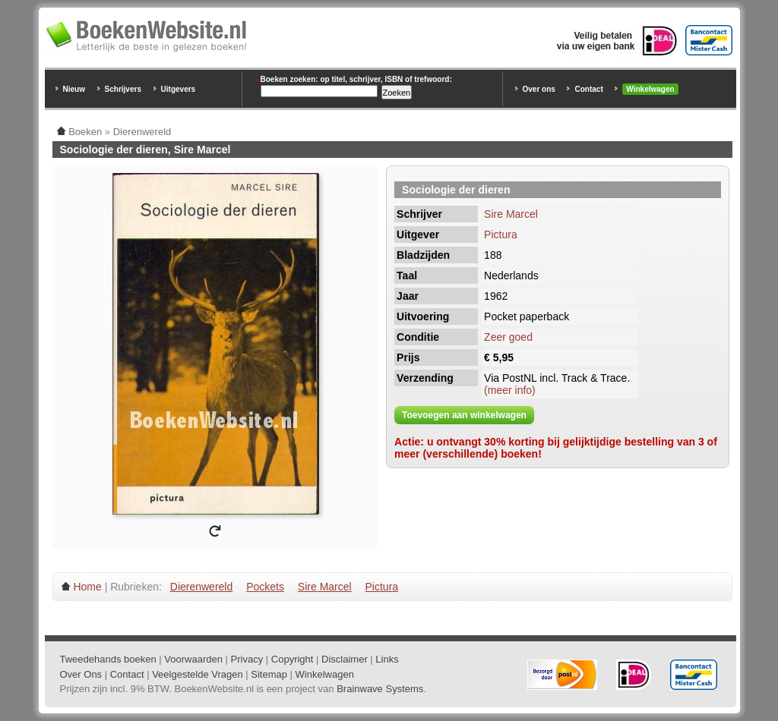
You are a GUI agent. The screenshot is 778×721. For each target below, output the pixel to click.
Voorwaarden (193, 659)
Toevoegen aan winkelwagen (464, 415)
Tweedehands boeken (108, 659)
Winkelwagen (650, 89)
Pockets (265, 587)
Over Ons (81, 674)
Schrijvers (123, 89)
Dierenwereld (201, 587)
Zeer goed (508, 337)
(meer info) (510, 390)
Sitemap (269, 674)
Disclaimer (344, 659)
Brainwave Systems (380, 688)
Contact (588, 89)
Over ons (539, 89)
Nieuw (74, 89)
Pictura (500, 234)
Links (386, 659)
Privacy (247, 659)
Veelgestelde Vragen (197, 674)
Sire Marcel (511, 214)
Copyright (292, 659)
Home (87, 587)
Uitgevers (178, 89)
